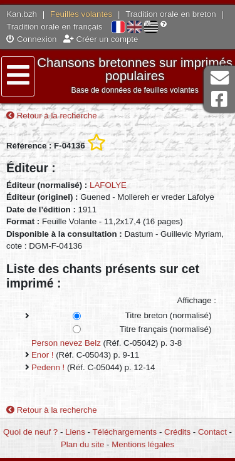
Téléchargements (124, 432)
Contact (212, 432)
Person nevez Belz (66, 343)
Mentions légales (143, 444)
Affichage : (196, 300)
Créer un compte (100, 39)
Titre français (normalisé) (166, 329)
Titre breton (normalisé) (168, 315)
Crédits (177, 432)
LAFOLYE (108, 185)
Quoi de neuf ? (30, 432)
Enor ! (42, 355)
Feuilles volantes (81, 14)
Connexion (31, 39)
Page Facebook (219, 99)
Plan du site (82, 444)
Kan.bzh (21, 14)
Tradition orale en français (54, 26)
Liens (75, 432)
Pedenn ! (48, 367)
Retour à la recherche (51, 115)
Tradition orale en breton (170, 14)
